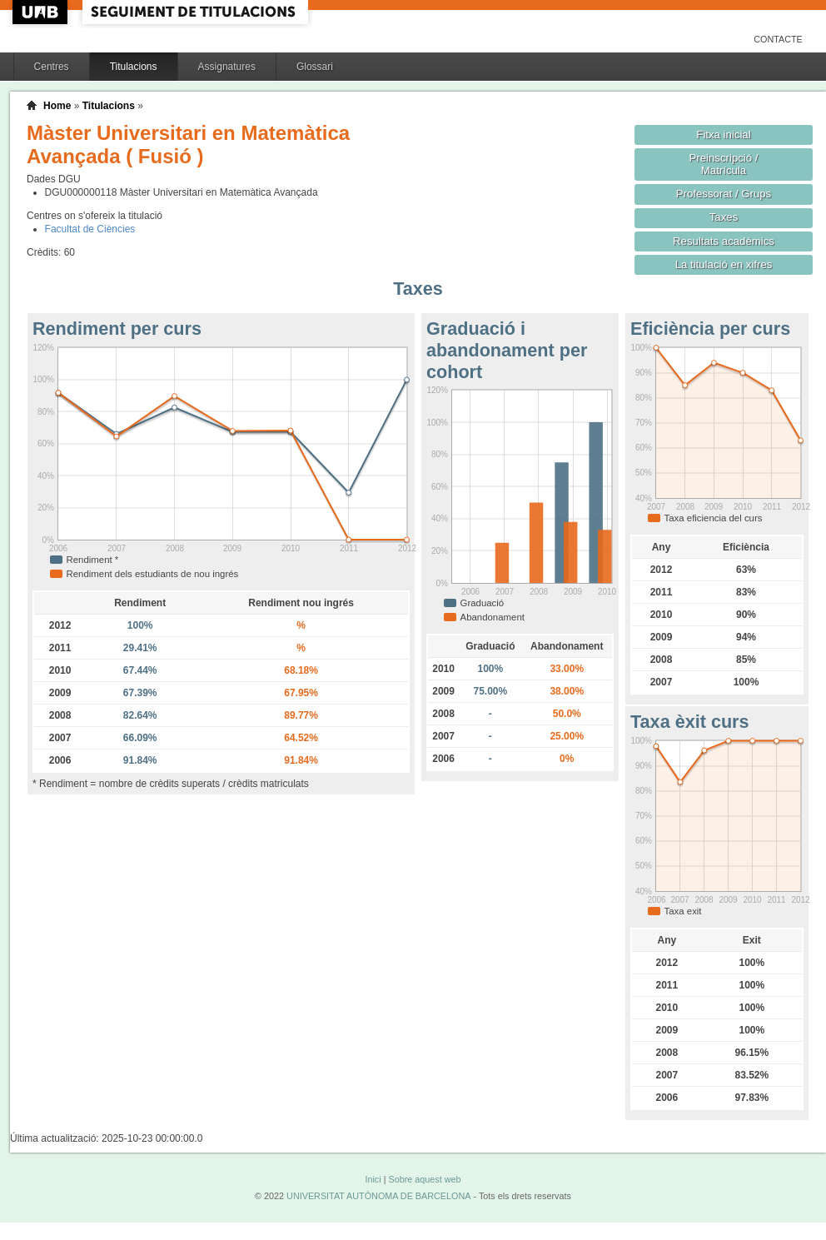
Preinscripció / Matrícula (724, 164)
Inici (373, 1179)
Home (57, 106)
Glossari (314, 66)
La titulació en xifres (724, 264)
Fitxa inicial (723, 134)
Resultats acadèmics (723, 241)
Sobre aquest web (424, 1179)
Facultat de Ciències (90, 229)
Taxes (724, 217)
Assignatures (227, 66)
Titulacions (133, 66)
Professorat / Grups (723, 193)
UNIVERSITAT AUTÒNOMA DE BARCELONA (378, 1196)
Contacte (778, 39)
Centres (51, 66)
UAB (41, 12)
